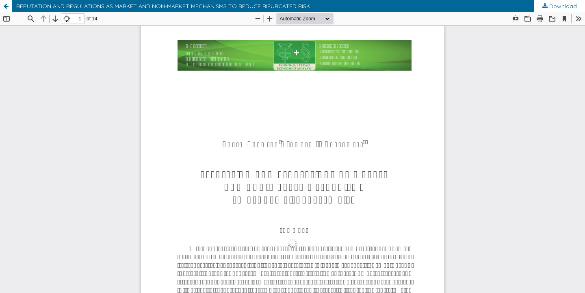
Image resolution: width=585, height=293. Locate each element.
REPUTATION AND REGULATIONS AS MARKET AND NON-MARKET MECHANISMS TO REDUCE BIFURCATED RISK (163, 6)
